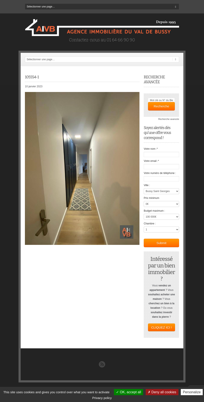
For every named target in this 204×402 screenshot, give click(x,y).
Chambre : (150, 223)
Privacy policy (102, 398)
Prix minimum (151, 198)
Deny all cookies (162, 392)
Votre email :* (151, 160)
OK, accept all (128, 392)
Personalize (192, 392)
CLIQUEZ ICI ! (161, 327)
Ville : (147, 185)
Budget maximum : (154, 210)
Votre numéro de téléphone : (160, 173)
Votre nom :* (151, 148)
